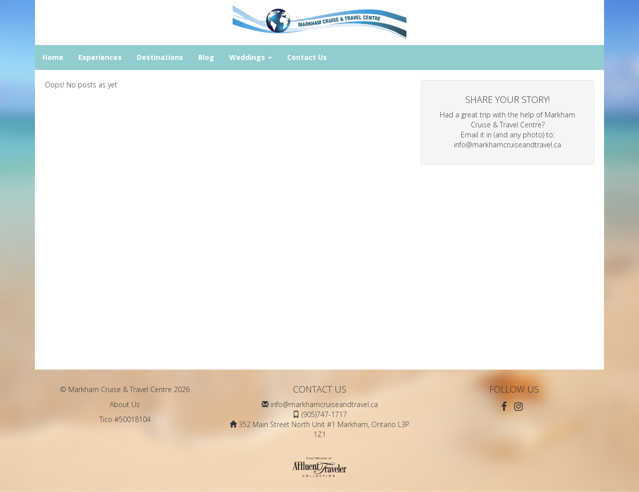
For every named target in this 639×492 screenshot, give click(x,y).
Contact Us (307, 57)
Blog (206, 57)
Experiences (100, 57)
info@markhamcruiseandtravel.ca (507, 144)
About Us (125, 404)
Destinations (160, 57)
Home (52, 57)
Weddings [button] (250, 57)
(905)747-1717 (324, 414)
